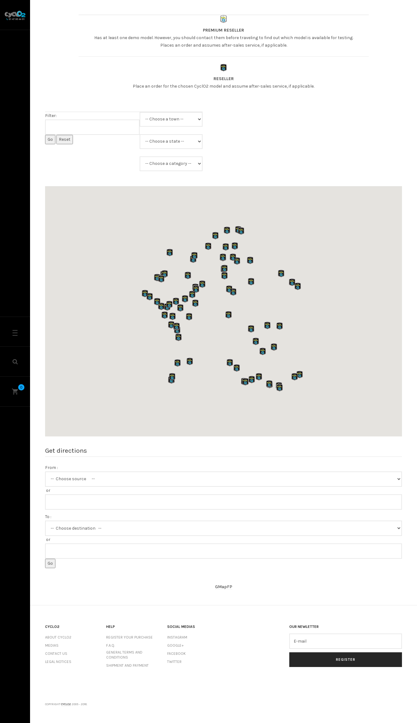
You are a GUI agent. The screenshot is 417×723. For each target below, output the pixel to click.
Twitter (174, 661)
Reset (64, 139)
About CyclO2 (58, 637)
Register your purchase (129, 637)
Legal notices (58, 661)
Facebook (176, 653)
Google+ (175, 645)
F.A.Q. (110, 645)
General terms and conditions (124, 655)
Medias (52, 645)
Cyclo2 (66, 704)
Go (50, 139)
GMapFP (223, 586)
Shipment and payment (127, 665)
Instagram (177, 637)
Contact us (56, 653)
